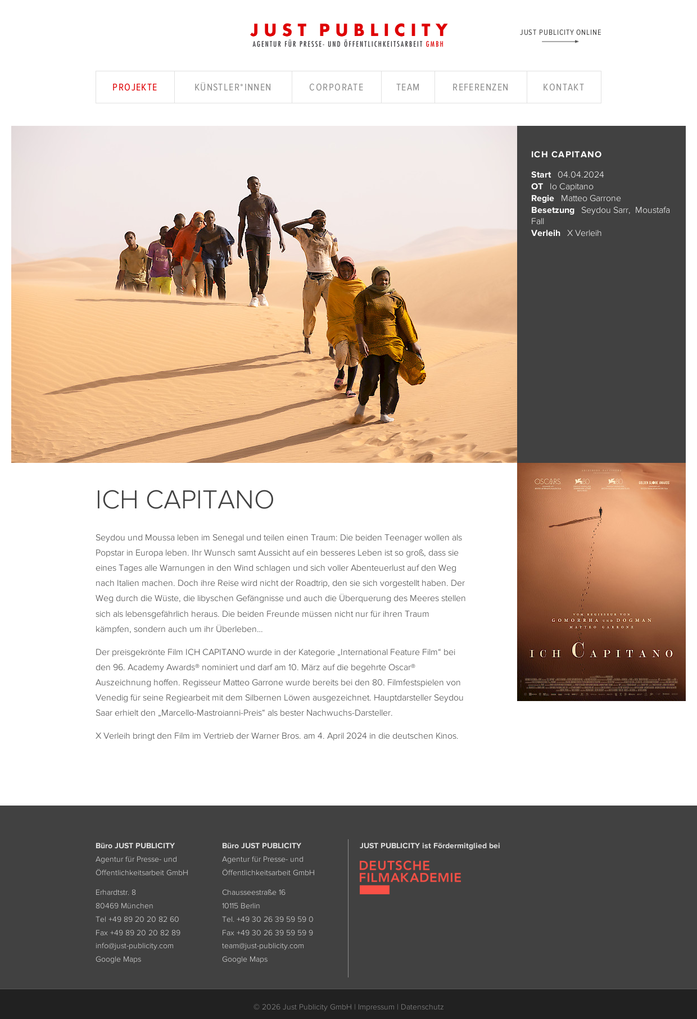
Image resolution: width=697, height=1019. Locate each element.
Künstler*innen (233, 87)
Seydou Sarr (604, 209)
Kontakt (564, 87)
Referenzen (480, 87)
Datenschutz (422, 1006)
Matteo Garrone (591, 198)
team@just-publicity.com (263, 945)
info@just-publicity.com (135, 945)
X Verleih (584, 233)
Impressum (376, 1006)
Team (408, 87)
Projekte (135, 87)
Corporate (336, 87)
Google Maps (118, 958)
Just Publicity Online (560, 32)
